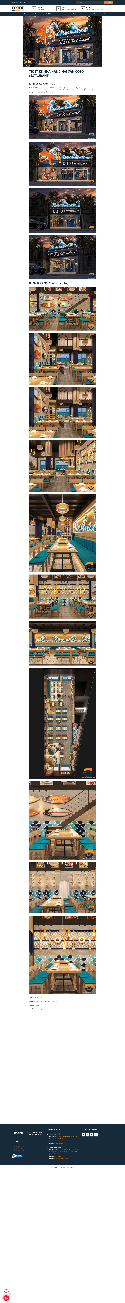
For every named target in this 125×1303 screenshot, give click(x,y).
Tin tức (92, 13)
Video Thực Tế (78, 13)
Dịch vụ (50, 13)
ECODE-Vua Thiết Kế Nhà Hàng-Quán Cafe (45, 1001)
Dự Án (63, 13)
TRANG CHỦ (21, 13)
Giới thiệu (35, 13)
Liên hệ (104, 13)
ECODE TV (37, 1005)
